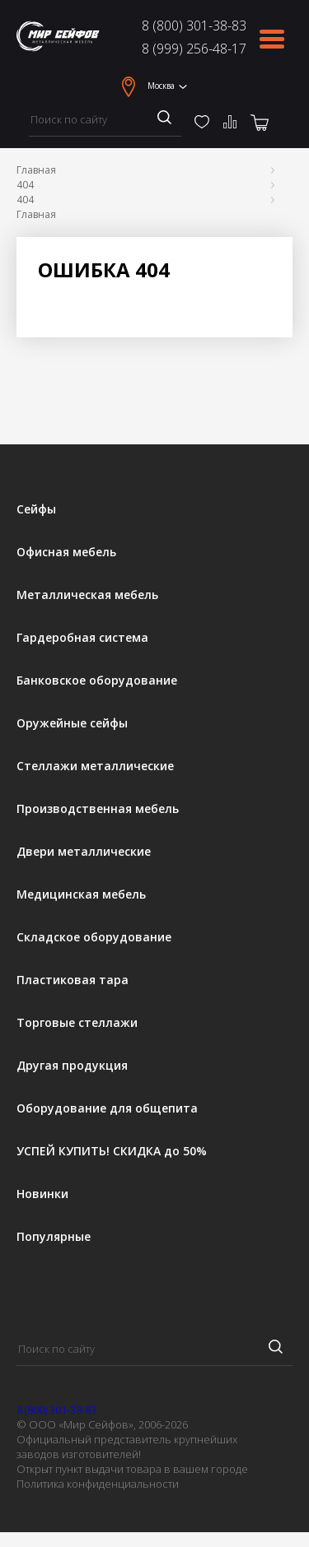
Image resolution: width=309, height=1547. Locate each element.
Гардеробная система (82, 637)
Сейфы (36, 509)
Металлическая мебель (87, 595)
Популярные (53, 1236)
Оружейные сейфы (72, 723)
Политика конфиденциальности (97, 1483)
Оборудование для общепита (107, 1108)
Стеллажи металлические (95, 766)
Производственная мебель (97, 808)
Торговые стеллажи (77, 1022)
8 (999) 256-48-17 (194, 48)
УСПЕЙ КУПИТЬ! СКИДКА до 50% (111, 1151)
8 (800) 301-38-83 (194, 25)
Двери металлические (83, 851)
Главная (36, 170)
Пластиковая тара (72, 980)
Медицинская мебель (81, 894)
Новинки (42, 1194)
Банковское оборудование (96, 680)
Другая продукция (72, 1065)
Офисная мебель (66, 552)
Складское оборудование (93, 937)
